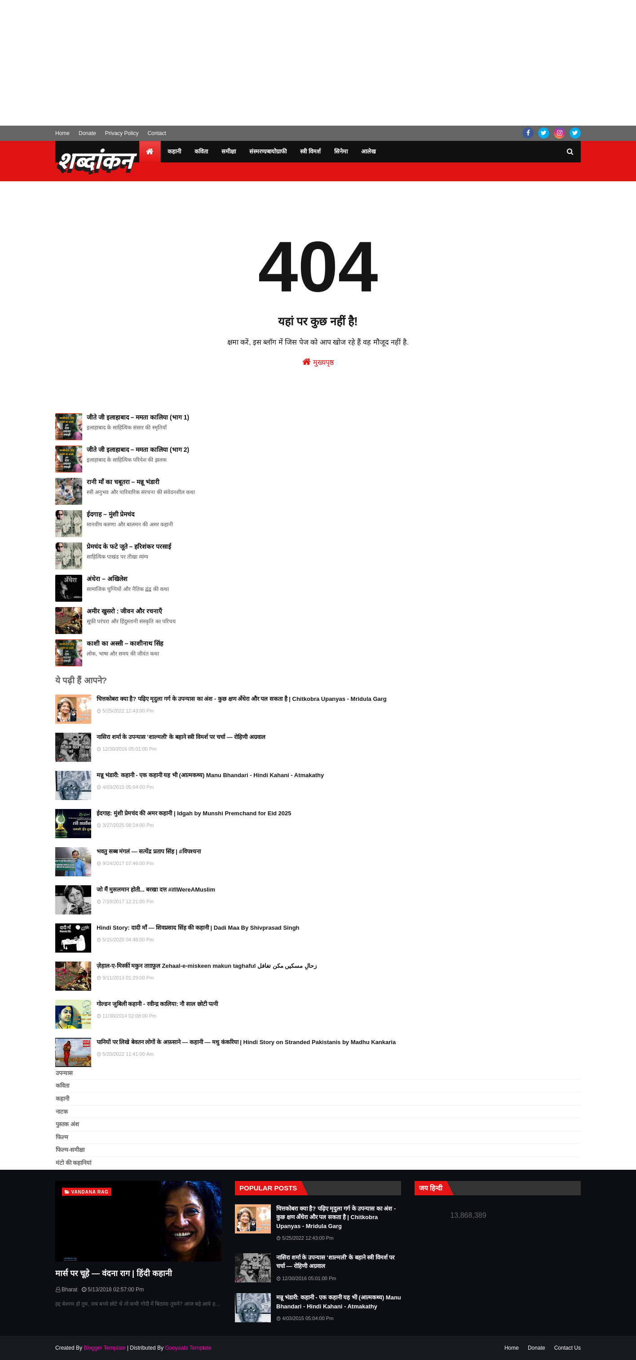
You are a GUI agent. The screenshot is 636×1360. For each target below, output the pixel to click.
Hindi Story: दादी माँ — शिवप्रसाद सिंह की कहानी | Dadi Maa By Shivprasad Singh (198, 927)
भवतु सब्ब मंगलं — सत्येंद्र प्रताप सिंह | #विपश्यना (149, 851)
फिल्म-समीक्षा (70, 1149)
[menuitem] (150, 151)
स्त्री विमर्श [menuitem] (310, 151)
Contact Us (567, 1348)
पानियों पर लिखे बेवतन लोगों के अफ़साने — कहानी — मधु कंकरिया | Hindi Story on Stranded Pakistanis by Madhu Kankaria (246, 1042)
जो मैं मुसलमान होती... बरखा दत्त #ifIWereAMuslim (156, 889)
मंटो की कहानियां (73, 1162)
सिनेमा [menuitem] (341, 151)
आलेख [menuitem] (368, 151)
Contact (156, 133)
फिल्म (62, 1137)
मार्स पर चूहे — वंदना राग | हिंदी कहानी (113, 1273)
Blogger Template (104, 1348)
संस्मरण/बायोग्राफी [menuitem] (268, 151)
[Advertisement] (318, 63)
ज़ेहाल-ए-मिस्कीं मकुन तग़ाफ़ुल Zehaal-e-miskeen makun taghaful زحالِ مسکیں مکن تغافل (207, 965)
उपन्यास (64, 1073)
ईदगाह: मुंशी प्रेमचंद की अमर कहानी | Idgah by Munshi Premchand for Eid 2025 (194, 813)
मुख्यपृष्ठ (317, 361)
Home (62, 133)
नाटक (62, 1111)
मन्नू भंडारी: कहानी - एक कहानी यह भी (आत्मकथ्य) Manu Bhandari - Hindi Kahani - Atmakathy (210, 775)
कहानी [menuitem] (174, 151)
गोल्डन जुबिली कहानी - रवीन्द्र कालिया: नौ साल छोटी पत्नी (157, 1004)
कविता (62, 1085)
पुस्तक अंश (67, 1124)
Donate (87, 133)
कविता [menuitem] (201, 151)
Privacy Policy (122, 133)
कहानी (62, 1098)
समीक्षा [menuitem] (228, 151)
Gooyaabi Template (188, 1348)
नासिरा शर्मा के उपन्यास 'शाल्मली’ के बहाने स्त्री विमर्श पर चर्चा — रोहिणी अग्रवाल (181, 737)
